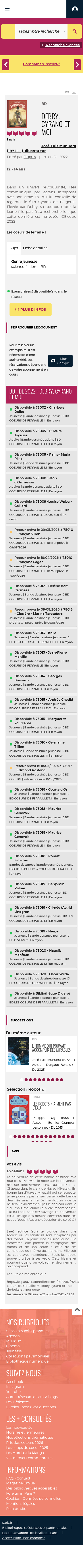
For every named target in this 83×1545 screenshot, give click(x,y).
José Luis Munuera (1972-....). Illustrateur (41, 148)
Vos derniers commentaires (29, 1458)
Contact (23, 1478)
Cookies (12, 1498)
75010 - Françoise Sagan (43, 560)
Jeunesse (14, 1351)
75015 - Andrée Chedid (54, 699)
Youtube (13, 1392)
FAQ (10, 1478)
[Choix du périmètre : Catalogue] (8, 31)
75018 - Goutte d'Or (51, 789)
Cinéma (13, 1346)
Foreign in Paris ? (20, 1493)
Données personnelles (42, 1498)
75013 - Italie (46, 633)
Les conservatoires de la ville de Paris (29, 1533)
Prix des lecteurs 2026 (24, 1442)
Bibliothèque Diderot (53, 993)
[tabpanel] (41, 264)
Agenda (13, 1336)
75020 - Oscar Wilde (52, 974)
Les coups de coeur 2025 (27, 1448)
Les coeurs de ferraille (25, 232)
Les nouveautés (19, 1427)
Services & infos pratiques (27, 1331)
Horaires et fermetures (25, 1432)
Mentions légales (20, 1503)
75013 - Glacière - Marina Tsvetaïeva (43, 611)
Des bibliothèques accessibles (31, 1488)
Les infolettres (17, 1402)
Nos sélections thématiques (29, 1437)
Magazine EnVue (20, 1483)
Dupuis (30, 157)
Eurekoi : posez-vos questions (31, 1407)
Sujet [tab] (14, 248)
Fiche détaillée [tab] (35, 248)
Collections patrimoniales (28, 1356)
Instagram (15, 1387)
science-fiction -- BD (28, 267)
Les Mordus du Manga (25, 1453)
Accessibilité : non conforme (23, 1538)
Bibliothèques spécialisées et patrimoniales (34, 1527)
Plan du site (16, 1509)
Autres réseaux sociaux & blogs (32, 1397)
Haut (77, 1310)
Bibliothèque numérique (27, 1361)
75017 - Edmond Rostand (43, 768)
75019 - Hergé (47, 931)
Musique (13, 1341)
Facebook (14, 1382)
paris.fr (7, 1522)
